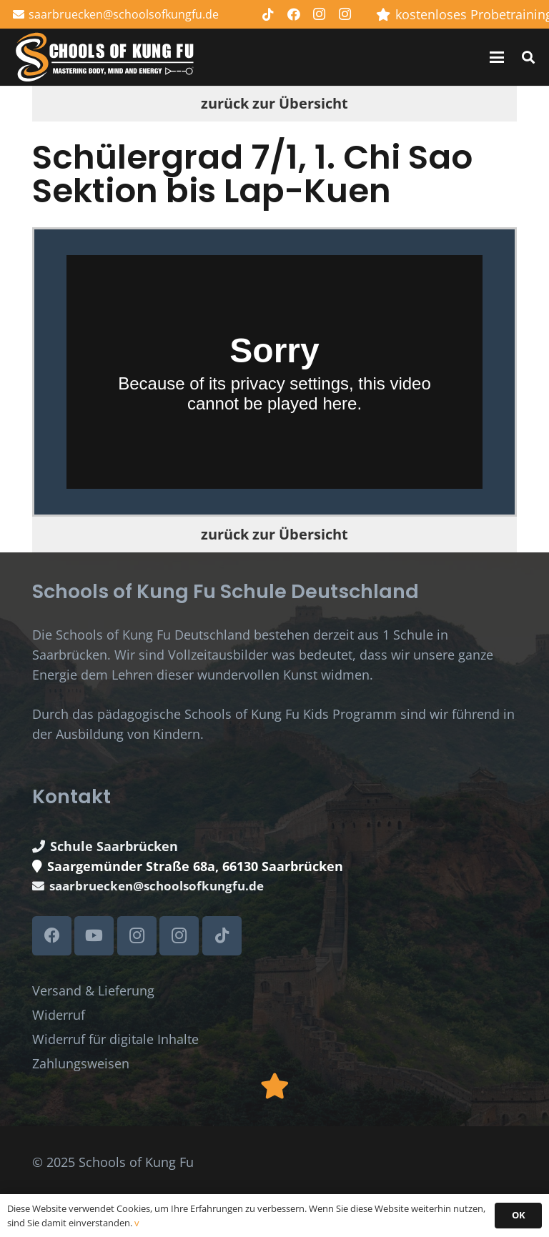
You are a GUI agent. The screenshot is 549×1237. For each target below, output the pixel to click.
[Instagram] (319, 14)
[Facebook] (294, 14)
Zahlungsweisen (80, 1063)
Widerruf (58, 1014)
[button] (497, 57)
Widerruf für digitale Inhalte (115, 1039)
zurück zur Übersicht (274, 103)
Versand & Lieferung (93, 990)
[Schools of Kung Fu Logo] (106, 57)
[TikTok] (268, 14)
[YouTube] (94, 935)
